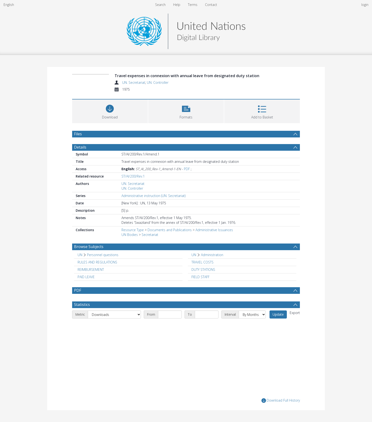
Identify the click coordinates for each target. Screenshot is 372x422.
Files (78, 133)
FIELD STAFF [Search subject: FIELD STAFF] (200, 277)
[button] (186, 110)
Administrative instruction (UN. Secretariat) (153, 195)
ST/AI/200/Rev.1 (133, 176)
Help (176, 4)
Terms (192, 4)
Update (278, 314)
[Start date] (170, 314)
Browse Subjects (88, 246)
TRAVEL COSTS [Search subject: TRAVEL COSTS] (202, 262)
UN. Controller (157, 82)
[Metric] (114, 314)
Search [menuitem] (160, 4)
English (9, 4)
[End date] (207, 314)
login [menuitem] (364, 4)
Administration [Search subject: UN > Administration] (212, 255)
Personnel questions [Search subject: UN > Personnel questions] (102, 255)
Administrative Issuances (214, 230)
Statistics (82, 304)
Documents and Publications (170, 230)
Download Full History (280, 400)
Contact (211, 4)
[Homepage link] (186, 30)
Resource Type (132, 230)
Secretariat (150, 234)
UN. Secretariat (133, 82)
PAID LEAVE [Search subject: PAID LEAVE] (86, 277)
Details (80, 147)
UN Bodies (129, 234)
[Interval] (252, 314)
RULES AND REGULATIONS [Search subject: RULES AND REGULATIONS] (97, 262)
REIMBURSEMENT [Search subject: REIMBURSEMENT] (91, 269)
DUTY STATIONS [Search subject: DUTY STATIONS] (203, 269)
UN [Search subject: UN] (80, 255)
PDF (187, 169)
